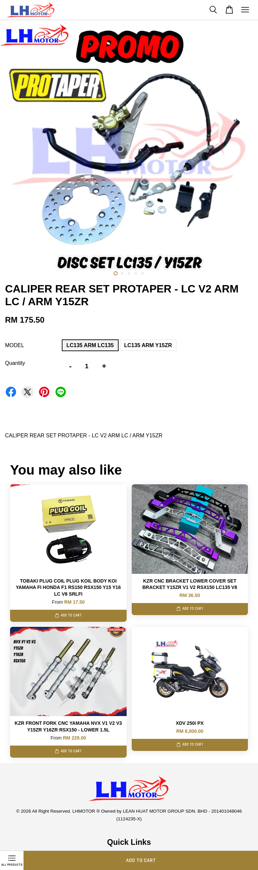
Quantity (15, 363)
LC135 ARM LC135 (90, 345)
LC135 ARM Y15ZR (148, 345)
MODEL (14, 345)
